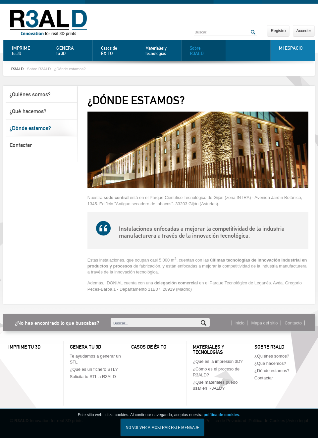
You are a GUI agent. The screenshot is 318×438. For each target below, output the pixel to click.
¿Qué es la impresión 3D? (217, 361)
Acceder (303, 30)
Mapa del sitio (264, 322)
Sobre (206, 51)
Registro (278, 30)
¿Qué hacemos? (28, 111)
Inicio (239, 322)
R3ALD (17, 69)
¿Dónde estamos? (69, 69)
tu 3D (28, 50)
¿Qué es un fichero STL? (94, 369)
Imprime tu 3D (24, 347)
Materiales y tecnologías (156, 51)
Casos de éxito (148, 347)
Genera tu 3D (85, 347)
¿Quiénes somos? (30, 94)
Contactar (21, 145)
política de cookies (221, 419)
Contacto (293, 322)
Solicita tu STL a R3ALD (93, 376)
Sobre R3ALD (39, 69)
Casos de (117, 51)
